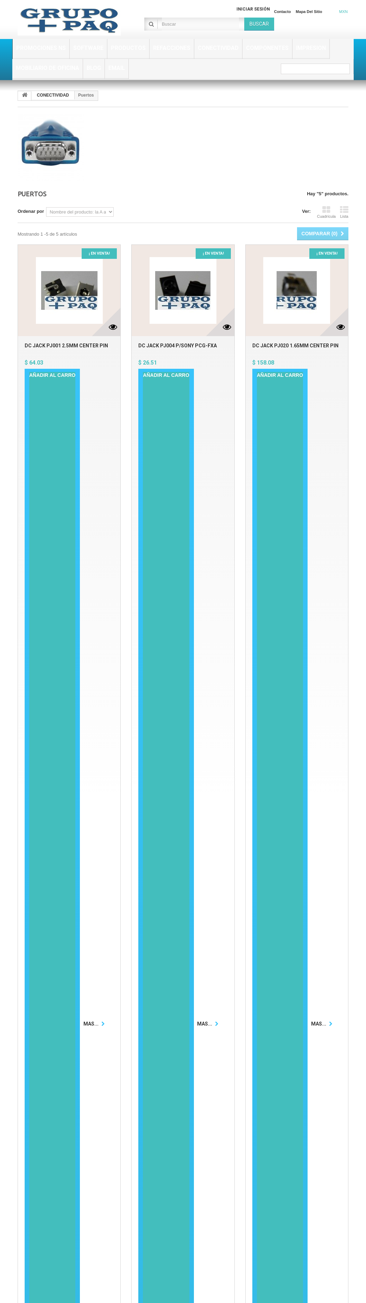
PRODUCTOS (128, 48)
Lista (344, 212)
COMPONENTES (267, 48)
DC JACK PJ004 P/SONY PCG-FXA (177, 345)
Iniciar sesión (253, 9)
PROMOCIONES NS (41, 48)
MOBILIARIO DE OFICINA (47, 68)
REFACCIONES (171, 48)
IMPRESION (311, 48)
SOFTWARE (88, 48)
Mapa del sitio (309, 11)
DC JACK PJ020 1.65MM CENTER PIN (295, 345)
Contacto (282, 11)
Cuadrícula (326, 212)
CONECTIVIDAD (218, 48)
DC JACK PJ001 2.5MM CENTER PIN (66, 345)
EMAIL (116, 68)
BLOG (94, 68)
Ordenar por (31, 211)
